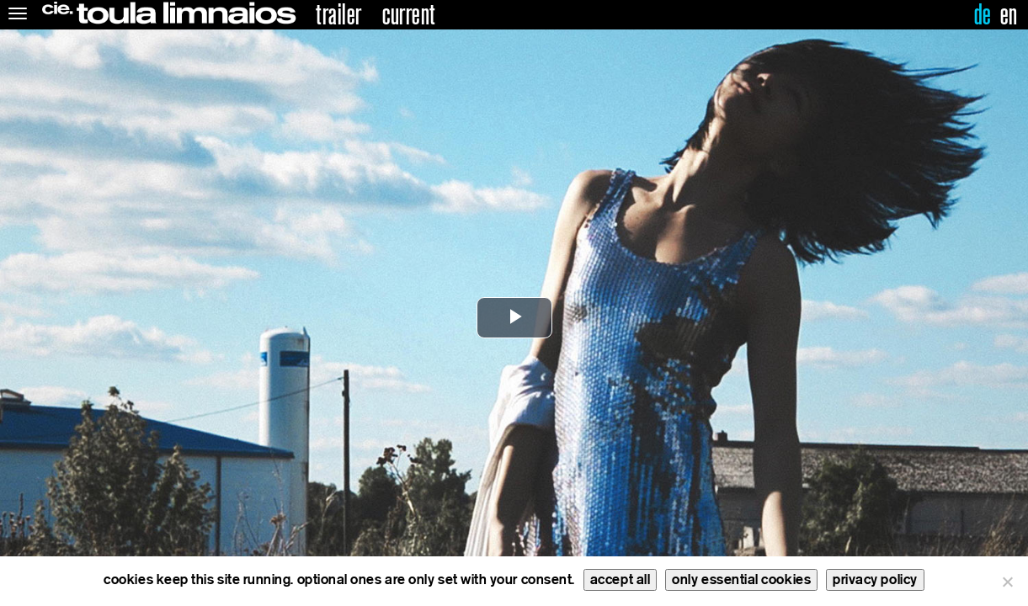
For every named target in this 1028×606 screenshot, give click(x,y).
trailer (339, 15)
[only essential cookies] (1007, 581)
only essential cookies (741, 579)
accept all (620, 579)
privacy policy (875, 579)
